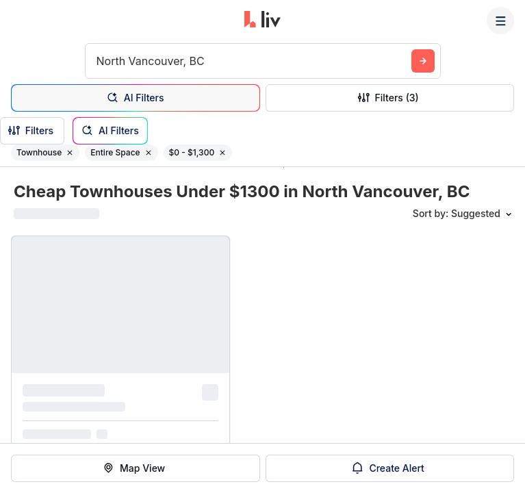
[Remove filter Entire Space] (148, 153)
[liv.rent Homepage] (262, 20)
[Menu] (500, 20)
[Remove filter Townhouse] (70, 153)
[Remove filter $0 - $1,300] (222, 153)
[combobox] (98, 61)
